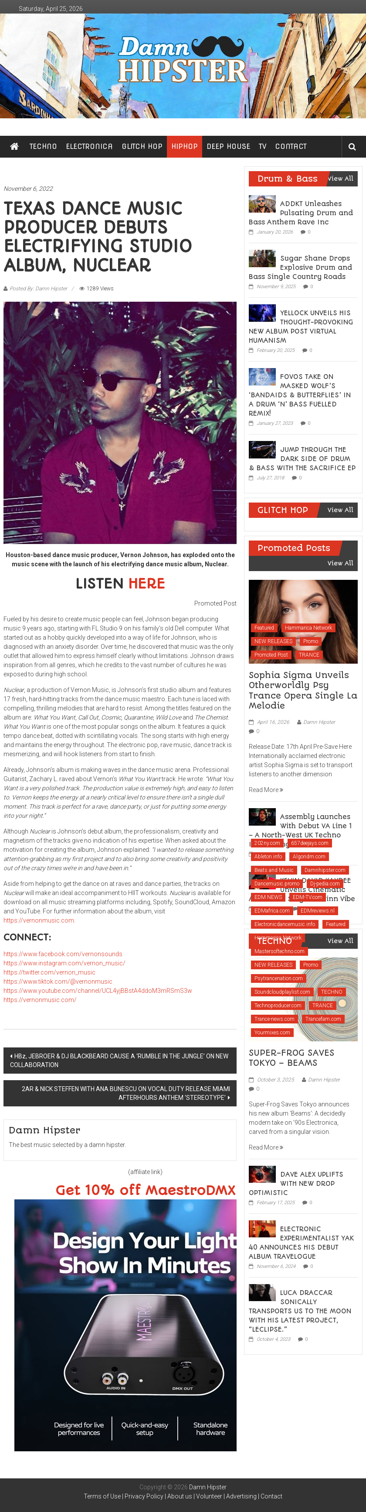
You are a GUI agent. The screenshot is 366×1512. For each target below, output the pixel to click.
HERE (146, 584)
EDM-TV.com (307, 897)
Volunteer (209, 1496)
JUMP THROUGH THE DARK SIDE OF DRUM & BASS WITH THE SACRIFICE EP (302, 459)
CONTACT (291, 146)
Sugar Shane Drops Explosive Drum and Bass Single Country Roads (300, 268)
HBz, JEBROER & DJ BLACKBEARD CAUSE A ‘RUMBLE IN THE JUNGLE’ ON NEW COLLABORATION (119, 1060)
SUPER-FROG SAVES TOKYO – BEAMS (291, 1058)
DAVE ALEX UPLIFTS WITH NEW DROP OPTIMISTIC (296, 1184)
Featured (264, 628)
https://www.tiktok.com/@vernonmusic (57, 981)
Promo (310, 641)
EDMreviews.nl (318, 911)
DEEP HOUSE (228, 146)
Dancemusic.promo (276, 884)
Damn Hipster (319, 722)
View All (340, 178)
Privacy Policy (144, 1496)
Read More (266, 789)
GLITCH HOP (142, 146)
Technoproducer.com (278, 1005)
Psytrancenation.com (278, 978)
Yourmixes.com (272, 1033)
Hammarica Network (308, 628)
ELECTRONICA (89, 146)
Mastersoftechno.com (279, 951)
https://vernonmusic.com (38, 920)
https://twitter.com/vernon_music (49, 972)
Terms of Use (102, 1496)
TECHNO (43, 146)
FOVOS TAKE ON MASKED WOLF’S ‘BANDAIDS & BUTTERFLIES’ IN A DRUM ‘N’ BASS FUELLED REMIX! (300, 395)
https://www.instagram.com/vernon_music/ (64, 963)
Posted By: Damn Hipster (38, 289)
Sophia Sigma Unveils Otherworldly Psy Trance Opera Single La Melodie (303, 690)
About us (179, 1496)
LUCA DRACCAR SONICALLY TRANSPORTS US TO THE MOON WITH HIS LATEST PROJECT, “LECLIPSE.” (300, 1311)
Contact (271, 1496)
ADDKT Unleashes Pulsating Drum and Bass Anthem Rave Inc (301, 213)
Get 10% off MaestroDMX (145, 1191)
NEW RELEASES (273, 641)
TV (262, 146)
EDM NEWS (268, 897)
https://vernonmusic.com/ (40, 999)
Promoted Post (271, 655)
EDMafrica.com (272, 911)
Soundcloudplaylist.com (282, 992)
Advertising (241, 1496)
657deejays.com (310, 843)
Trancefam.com (323, 1019)
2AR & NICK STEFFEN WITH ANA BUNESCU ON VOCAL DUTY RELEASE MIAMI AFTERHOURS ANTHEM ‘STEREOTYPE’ (126, 1093)
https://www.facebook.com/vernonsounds (62, 954)
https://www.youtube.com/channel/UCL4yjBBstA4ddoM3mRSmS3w (97, 990)
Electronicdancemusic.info (284, 924)
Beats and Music (274, 870)
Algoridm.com (309, 857)
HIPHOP (184, 146)
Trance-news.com (274, 1019)
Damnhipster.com (325, 870)
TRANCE (309, 655)
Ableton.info (268, 857)
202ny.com (267, 843)
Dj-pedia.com (325, 884)
